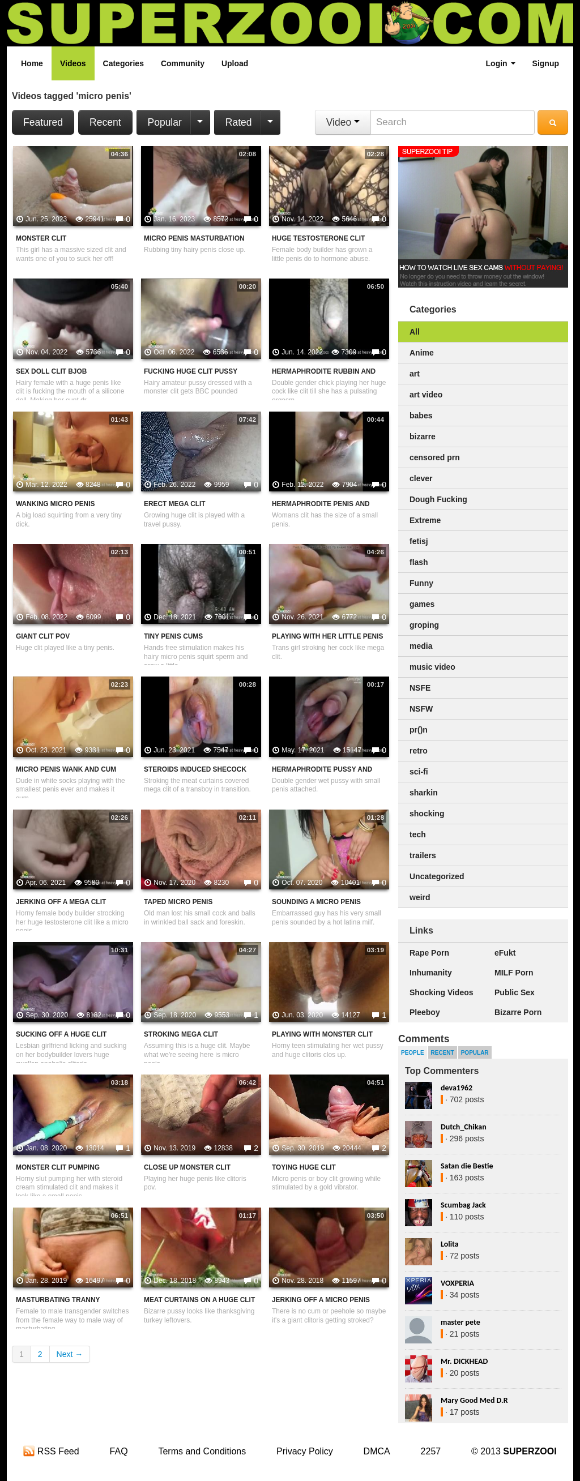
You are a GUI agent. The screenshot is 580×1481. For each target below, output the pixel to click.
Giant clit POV (43, 636)
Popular (165, 122)
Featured (43, 122)
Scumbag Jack (463, 1205)
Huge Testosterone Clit (318, 238)
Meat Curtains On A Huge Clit (199, 1300)
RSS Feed (51, 1451)
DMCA (377, 1451)
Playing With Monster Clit (322, 1034)
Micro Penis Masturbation (194, 238)
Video (343, 122)
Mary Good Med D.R (474, 1400)
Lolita (450, 1244)
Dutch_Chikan (464, 1127)
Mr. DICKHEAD (464, 1361)
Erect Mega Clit (175, 504)
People (412, 1053)
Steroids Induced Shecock (195, 769)
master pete (460, 1322)
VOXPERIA (457, 1283)
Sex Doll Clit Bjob (51, 371)
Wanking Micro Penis (55, 504)
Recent (105, 122)
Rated (238, 122)
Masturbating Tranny (58, 1300)
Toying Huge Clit (304, 1167)
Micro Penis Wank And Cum (66, 769)
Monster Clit (41, 238)
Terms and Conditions (202, 1451)
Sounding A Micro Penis (316, 902)
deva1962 (456, 1088)
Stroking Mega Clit (181, 1034)
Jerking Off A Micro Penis (321, 1300)
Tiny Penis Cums (173, 636)
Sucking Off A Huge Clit (61, 1034)
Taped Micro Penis (178, 902)
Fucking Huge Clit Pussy (190, 371)
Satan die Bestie (467, 1166)
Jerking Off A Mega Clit (61, 902)
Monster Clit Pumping (58, 1167)
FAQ (119, 1451)
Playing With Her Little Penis (327, 636)
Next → (70, 1354)
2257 (431, 1451)
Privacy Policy (304, 1451)
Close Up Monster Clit (187, 1167)
